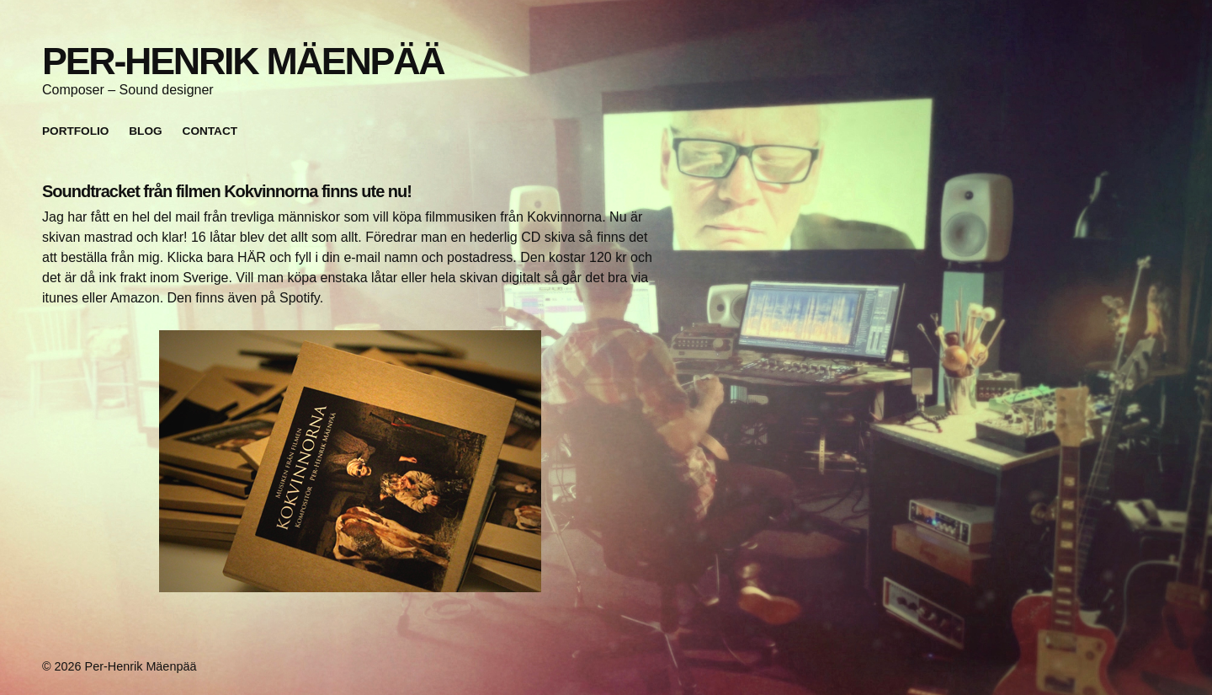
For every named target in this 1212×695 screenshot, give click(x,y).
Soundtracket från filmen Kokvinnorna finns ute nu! (227, 191)
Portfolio (75, 131)
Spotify (299, 298)
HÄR (251, 257)
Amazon (135, 298)
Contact (210, 131)
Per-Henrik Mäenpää (243, 61)
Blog (145, 131)
